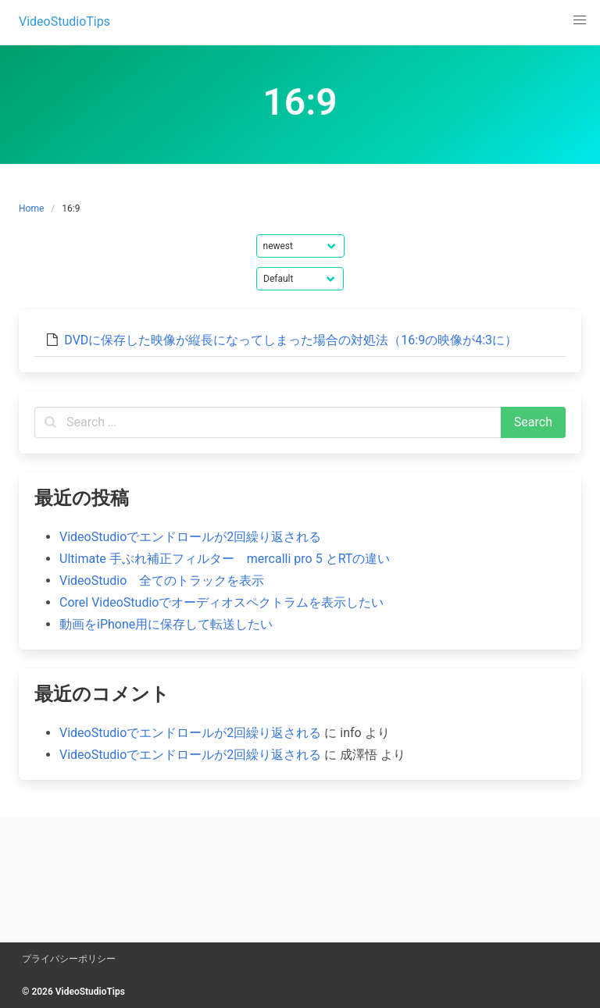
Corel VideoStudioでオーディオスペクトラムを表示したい (221, 602)
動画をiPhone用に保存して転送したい (166, 624)
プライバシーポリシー (69, 958)
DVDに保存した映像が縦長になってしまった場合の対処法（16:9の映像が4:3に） (290, 340)
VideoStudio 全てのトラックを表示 (161, 580)
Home (31, 208)
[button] (579, 20)
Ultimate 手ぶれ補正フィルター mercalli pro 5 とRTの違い (224, 558)
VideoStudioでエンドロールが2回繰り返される (190, 536)
